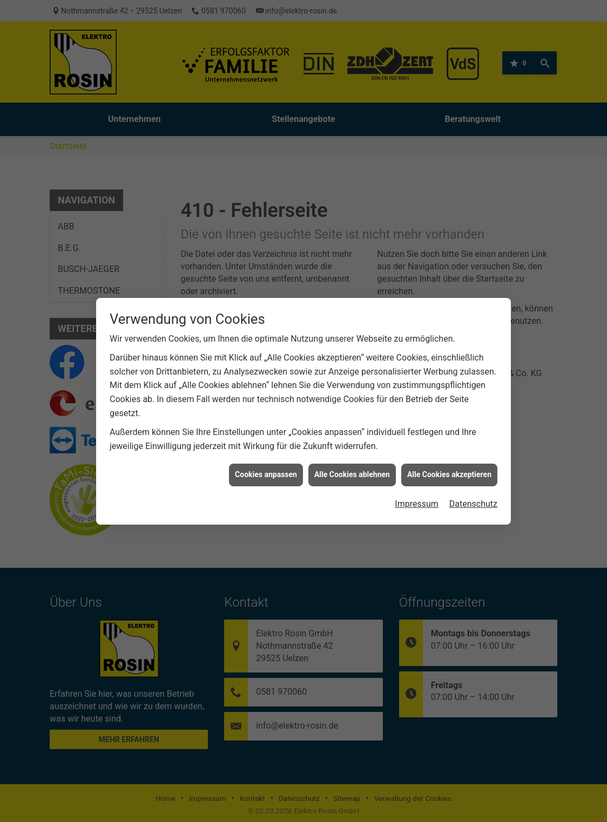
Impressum (417, 492)
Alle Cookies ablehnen (352, 462)
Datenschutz (473, 492)
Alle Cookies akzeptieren (449, 462)
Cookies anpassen (266, 462)
